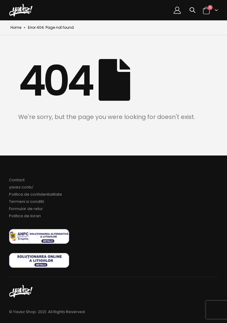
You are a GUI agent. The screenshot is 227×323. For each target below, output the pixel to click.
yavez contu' (21, 187)
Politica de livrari (25, 216)
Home (15, 27)
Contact (17, 180)
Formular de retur (26, 209)
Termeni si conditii (26, 201)
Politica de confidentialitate (35, 194)
